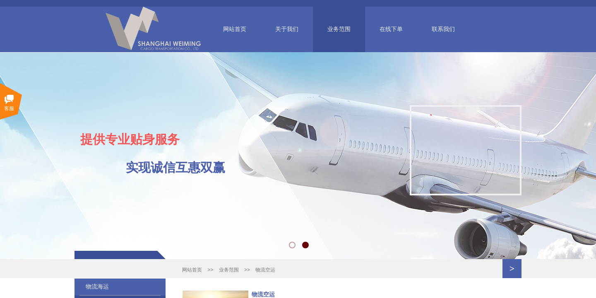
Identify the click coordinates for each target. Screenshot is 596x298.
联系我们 (443, 29)
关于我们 (286, 29)
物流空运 (265, 270)
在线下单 (391, 29)
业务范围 (339, 29)
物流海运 (97, 287)
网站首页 (234, 29)
